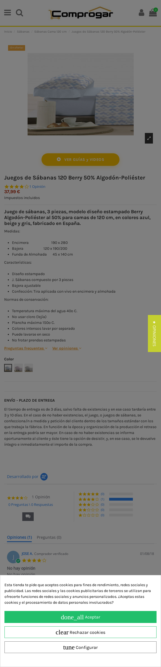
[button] (154, 333)
